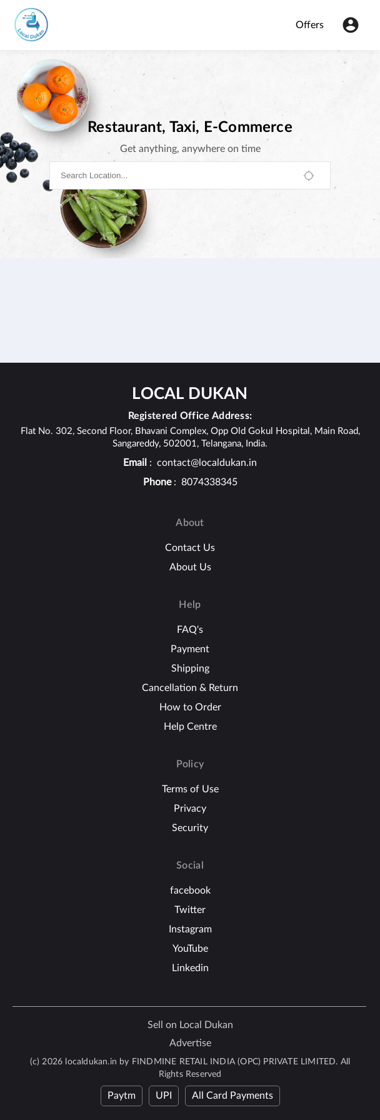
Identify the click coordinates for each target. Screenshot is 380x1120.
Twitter (190, 910)
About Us (190, 567)
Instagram (190, 929)
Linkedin (190, 968)
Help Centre (190, 727)
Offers (310, 25)
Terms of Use (190, 789)
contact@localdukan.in (207, 463)
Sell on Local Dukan (190, 1025)
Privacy (190, 809)
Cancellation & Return (190, 688)
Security (190, 828)
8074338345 (209, 482)
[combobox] (176, 175)
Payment (190, 649)
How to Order (190, 707)
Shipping (190, 668)
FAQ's (190, 630)
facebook (190, 890)
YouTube (190, 949)
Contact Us (190, 548)
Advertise (190, 1043)
